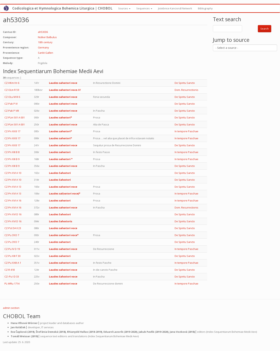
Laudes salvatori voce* (64, 235)
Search (264, 28)
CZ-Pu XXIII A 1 (12, 262)
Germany (43, 47)
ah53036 (43, 32)
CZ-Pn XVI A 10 (12, 173)
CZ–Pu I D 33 (11, 276)
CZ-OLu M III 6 (12, 97)
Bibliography (205, 8)
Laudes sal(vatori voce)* (64, 193)
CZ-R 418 (9, 269)
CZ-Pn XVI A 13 (12, 186)
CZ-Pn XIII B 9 (11, 159)
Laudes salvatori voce (63, 83)
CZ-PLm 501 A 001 (14, 117)
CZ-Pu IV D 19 (12, 249)
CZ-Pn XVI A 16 (12, 200)
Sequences (144, 8)
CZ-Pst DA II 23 (12, 228)
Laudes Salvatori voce (63, 276)
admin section (11, 308)
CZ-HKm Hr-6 (11, 83)
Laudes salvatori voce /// (65, 90)
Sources (124, 8)
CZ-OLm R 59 (11, 90)
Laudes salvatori (60, 152)
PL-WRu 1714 (11, 283)
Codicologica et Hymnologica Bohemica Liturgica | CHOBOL (62, 8)
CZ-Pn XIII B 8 (11, 152)
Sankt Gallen (45, 52)
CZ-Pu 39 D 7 (11, 235)
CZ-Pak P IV (11, 103)
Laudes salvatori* (60, 117)
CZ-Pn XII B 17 (12, 131)
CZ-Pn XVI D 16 (12, 214)
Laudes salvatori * (61, 159)
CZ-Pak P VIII (11, 110)
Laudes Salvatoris (60, 221)
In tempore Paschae (186, 131)
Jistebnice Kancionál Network (175, 8)
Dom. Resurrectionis (186, 90)
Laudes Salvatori (60, 173)
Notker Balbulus (47, 37)
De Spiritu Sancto (185, 83)
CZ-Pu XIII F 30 (12, 256)
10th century (45, 42)
